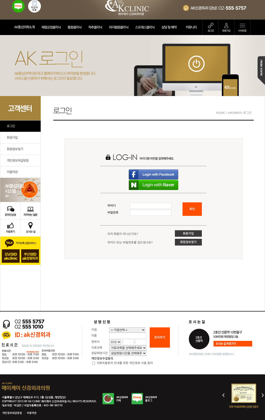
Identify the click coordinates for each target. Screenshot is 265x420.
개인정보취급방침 (18, 160)
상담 (170, 27)
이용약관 (12, 172)
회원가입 (226, 27)
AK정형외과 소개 (25, 27)
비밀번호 (112, 212)
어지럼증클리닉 (119, 27)
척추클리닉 (96, 27)
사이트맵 (242, 27)
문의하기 (159, 337)
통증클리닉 (75, 27)
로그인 (210, 27)
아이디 (111, 205)
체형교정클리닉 (51, 27)
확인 (192, 209)
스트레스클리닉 (145, 27)
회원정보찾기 (15, 149)
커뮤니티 (192, 27)
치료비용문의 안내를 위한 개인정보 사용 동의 (124, 363)
